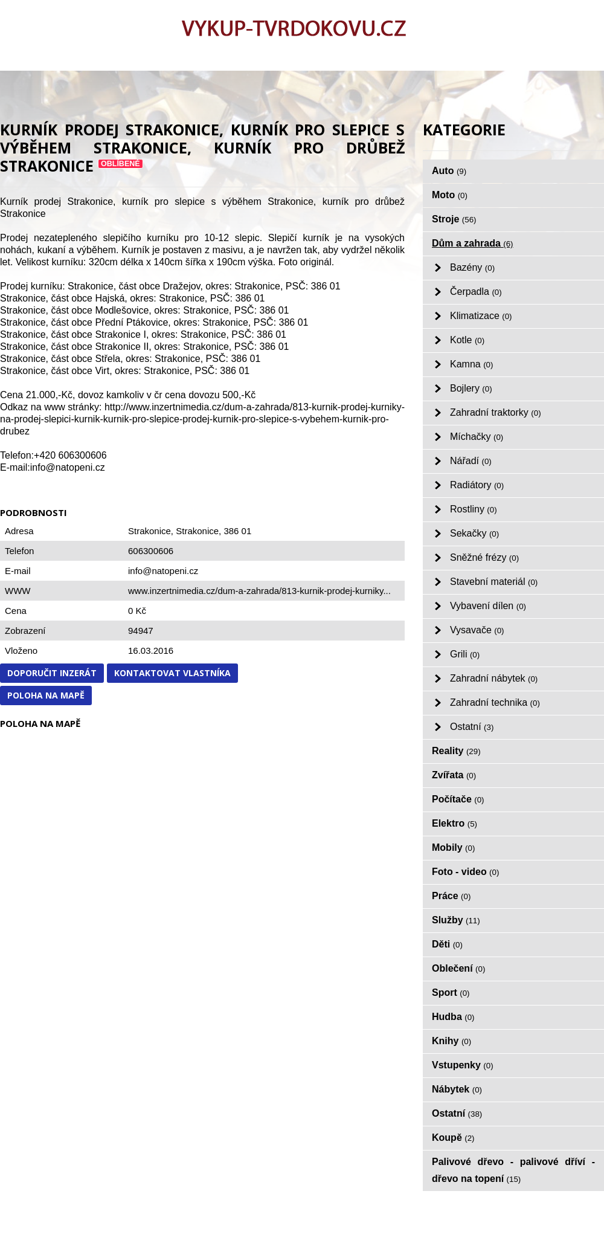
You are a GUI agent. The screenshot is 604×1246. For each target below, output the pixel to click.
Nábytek (457, 1089)
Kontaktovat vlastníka (172, 673)
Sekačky (474, 533)
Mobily (453, 847)
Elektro (454, 823)
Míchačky (476, 436)
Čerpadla (476, 291)
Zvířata (454, 775)
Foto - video (465, 872)
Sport (451, 992)
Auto (449, 171)
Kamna (471, 364)
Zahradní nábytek (494, 678)
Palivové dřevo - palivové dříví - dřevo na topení (513, 1170)
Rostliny (473, 509)
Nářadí (471, 461)
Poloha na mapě (46, 695)
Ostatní (471, 726)
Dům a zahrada (472, 243)
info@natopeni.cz (163, 571)
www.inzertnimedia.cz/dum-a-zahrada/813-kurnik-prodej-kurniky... (259, 591)
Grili (465, 654)
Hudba (453, 1017)
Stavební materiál (494, 581)
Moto (449, 195)
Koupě (453, 1137)
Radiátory (477, 485)
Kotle (467, 340)
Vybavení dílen (488, 606)
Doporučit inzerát (52, 673)
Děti (447, 944)
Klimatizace (481, 316)
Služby (456, 920)
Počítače (458, 799)
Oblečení (458, 968)
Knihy (451, 1041)
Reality (456, 751)
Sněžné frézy (484, 557)
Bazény (472, 267)
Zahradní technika (495, 702)
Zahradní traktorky (495, 412)
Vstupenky (462, 1065)
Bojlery (471, 388)
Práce (451, 896)
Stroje (454, 219)
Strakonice (197, 531)
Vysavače (477, 630)
